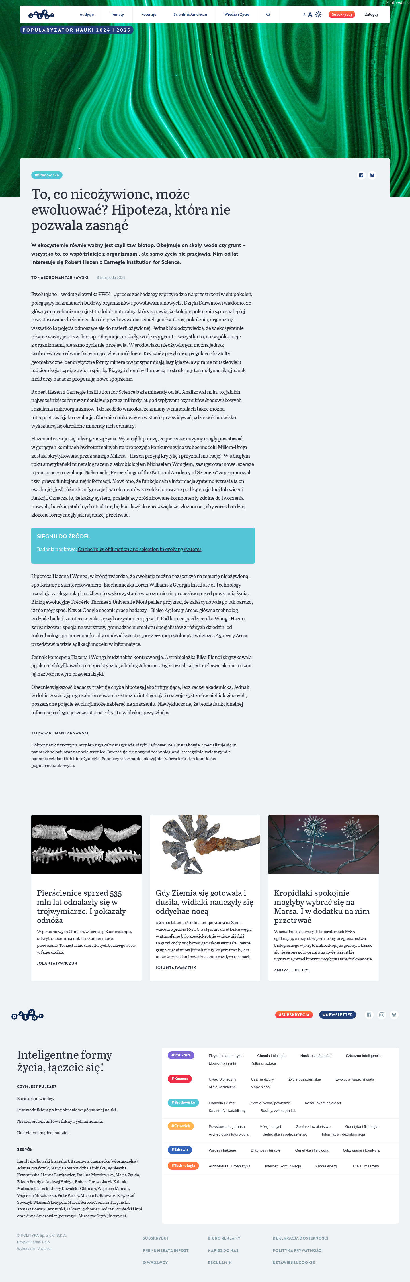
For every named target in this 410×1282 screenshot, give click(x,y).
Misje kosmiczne (222, 1087)
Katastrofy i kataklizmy (227, 1111)
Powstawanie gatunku (227, 1126)
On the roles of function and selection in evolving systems (140, 549)
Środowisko (48, 175)
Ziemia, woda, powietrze (270, 1103)
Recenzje (148, 14)
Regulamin (220, 1262)
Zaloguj (371, 14)
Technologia (184, 1165)
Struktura (182, 1055)
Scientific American (190, 14)
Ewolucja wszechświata (355, 1079)
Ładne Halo (40, 1242)
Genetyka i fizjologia (361, 1126)
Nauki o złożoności (315, 1056)
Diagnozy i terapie (265, 1150)
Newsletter (339, 1015)
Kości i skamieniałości (323, 1103)
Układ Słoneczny (222, 1079)
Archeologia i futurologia (228, 1134)
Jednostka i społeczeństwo (285, 1134)
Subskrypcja (295, 1015)
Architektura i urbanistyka (229, 1166)
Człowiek (182, 1126)
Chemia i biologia (271, 1056)
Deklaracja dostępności (300, 1238)
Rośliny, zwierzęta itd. (278, 1111)
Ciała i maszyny (366, 1166)
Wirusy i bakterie (222, 1150)
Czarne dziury (262, 1079)
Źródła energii (327, 1166)
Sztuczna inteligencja (363, 1056)
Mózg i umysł (270, 1126)
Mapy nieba (260, 1087)
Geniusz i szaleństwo (313, 1126)
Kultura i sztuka (263, 1063)
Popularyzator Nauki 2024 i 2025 (77, 30)
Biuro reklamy (224, 1238)
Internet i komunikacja (283, 1166)
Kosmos (181, 1078)
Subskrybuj (342, 14)
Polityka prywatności (298, 1250)
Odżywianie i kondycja (361, 1150)
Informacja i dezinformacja (343, 1134)
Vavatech (44, 1248)
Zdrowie (181, 1149)
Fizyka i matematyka (225, 1056)
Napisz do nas (223, 1250)
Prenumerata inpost (166, 1250)
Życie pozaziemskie (304, 1079)
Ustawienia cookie (294, 1262)
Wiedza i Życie (236, 14)
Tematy (117, 14)
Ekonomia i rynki (222, 1063)
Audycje (87, 14)
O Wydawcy (155, 1262)
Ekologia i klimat (222, 1103)
